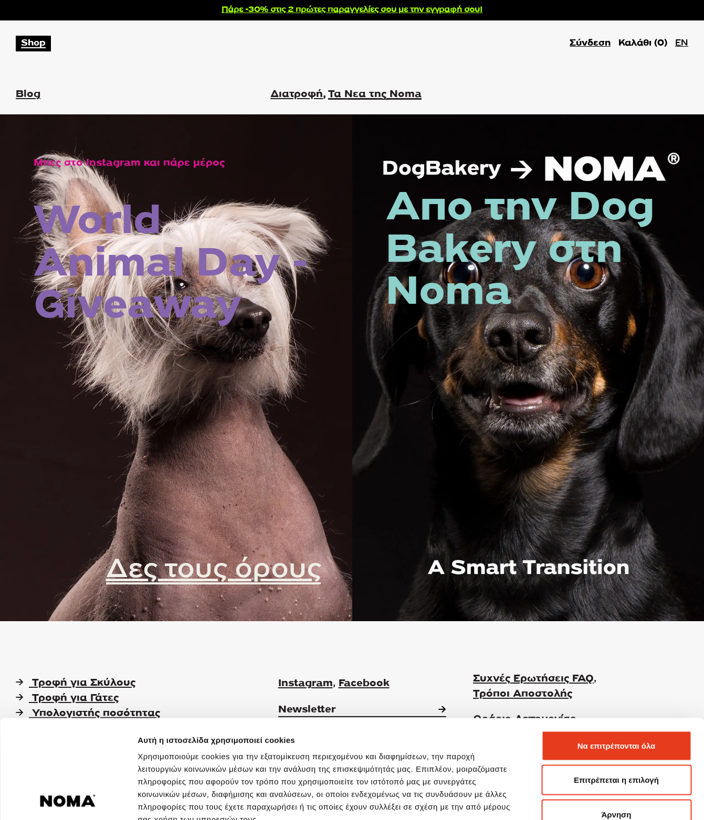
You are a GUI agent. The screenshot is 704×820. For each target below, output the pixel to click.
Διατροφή (296, 94)
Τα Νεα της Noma (375, 94)
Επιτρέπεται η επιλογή (616, 716)
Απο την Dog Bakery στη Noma (520, 251)
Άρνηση (616, 751)
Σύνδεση (590, 43)
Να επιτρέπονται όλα (616, 682)
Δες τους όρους (213, 570)
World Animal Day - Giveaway (171, 264)
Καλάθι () (642, 43)
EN (681, 43)
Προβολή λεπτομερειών (624, 799)
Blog (28, 94)
